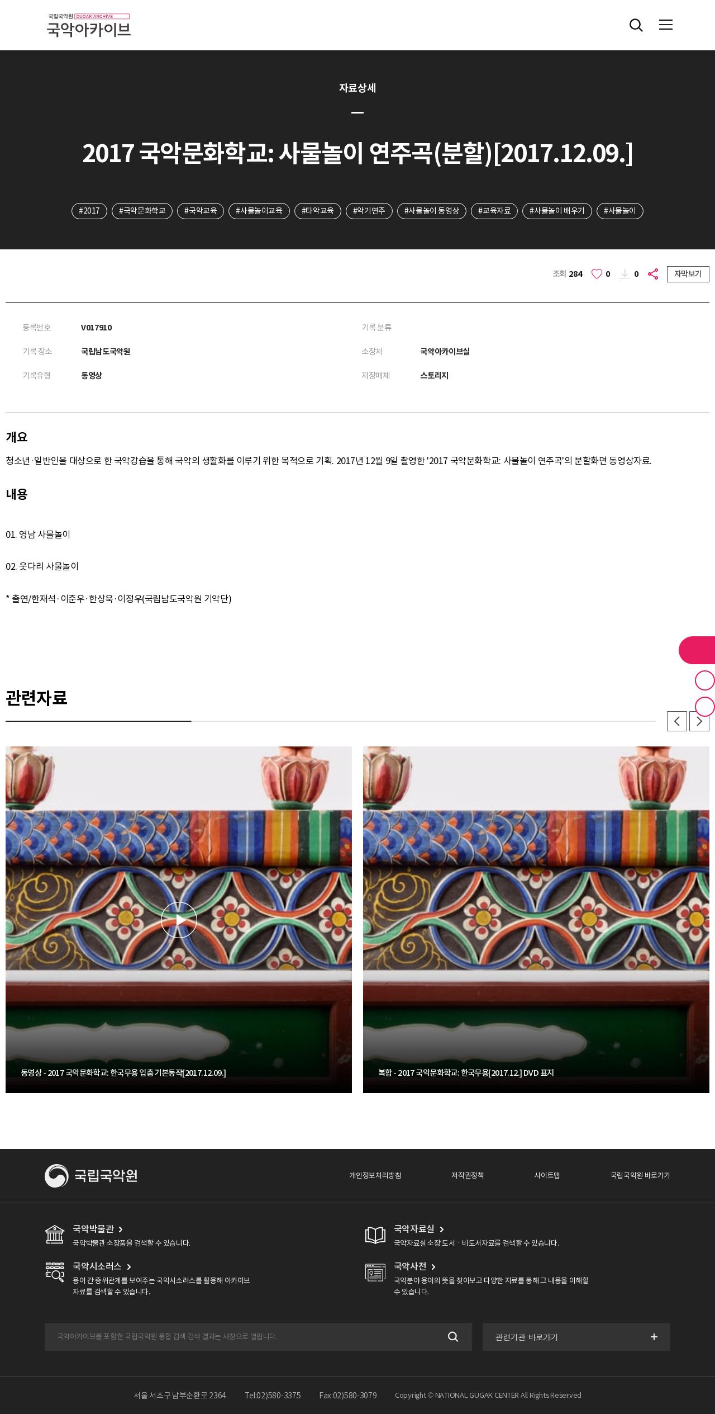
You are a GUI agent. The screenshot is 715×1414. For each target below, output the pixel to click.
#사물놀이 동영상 (432, 211)
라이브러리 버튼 (697, 650)
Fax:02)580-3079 (348, 1396)
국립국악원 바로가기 (640, 1175)
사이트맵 (547, 1175)
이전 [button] (677, 721)
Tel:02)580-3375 (273, 1396)
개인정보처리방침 (375, 1175)
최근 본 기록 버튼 (705, 707)
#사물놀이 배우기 (557, 211)
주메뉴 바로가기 (0, 0)
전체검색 (636, 25)
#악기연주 (369, 211)
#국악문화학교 (142, 211)
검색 (452, 1337)
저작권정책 (467, 1175)
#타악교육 (318, 211)
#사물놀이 (620, 211)
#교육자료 (494, 211)
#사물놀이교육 (259, 211)
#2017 (89, 211)
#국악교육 (200, 211)
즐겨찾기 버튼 (705, 680)
